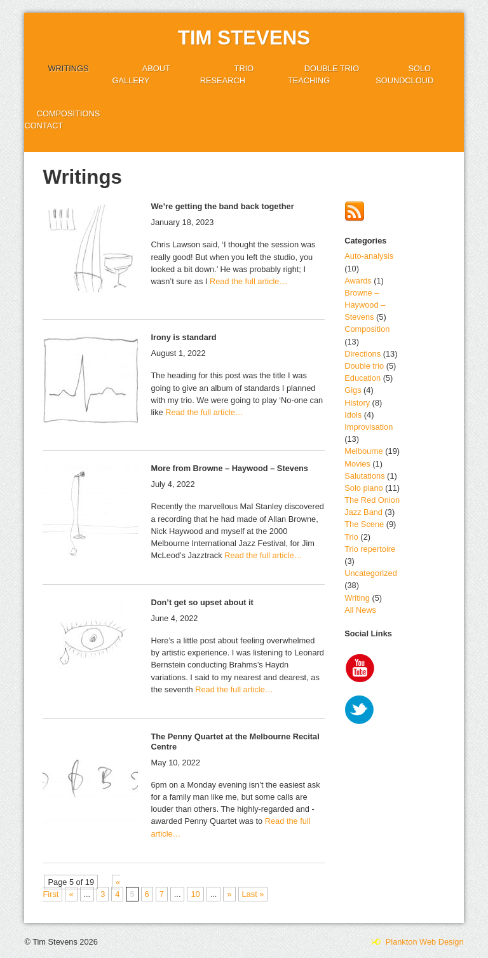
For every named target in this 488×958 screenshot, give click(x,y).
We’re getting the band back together (222, 206)
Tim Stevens (244, 38)
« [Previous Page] (71, 894)
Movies (357, 464)
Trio (244, 68)
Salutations (364, 476)
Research (222, 80)
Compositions (68, 113)
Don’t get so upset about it (202, 602)
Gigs (352, 390)
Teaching (309, 80)
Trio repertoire (369, 549)
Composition (367, 329)
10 (195, 894)
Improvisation (368, 427)
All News (360, 610)
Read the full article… (247, 281)
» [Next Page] (229, 894)
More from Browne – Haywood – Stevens (229, 468)
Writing (357, 598)
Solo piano (363, 488)
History (357, 402)
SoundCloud (404, 80)
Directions (362, 354)
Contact (43, 125)
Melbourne (363, 451)
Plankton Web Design (416, 942)
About (156, 68)
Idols (353, 415)
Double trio (332, 68)
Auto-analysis (368, 256)
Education (362, 378)
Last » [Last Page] (253, 894)
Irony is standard (183, 337)
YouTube (360, 669)
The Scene (364, 524)
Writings (68, 68)
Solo (419, 68)
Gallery (131, 80)
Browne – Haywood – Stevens (364, 305)
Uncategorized (370, 573)
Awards (357, 280)
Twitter (360, 711)
